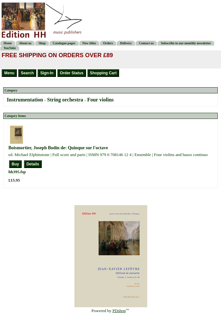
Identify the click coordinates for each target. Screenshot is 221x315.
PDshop (119, 310)
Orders (108, 43)
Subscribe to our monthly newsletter (186, 43)
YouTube (10, 48)
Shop (42, 43)
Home (8, 43)
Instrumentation (25, 99)
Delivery (126, 43)
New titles (89, 43)
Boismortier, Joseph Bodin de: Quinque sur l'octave (58, 147)
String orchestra (65, 99)
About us (25, 43)
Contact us (146, 43)
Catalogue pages (64, 43)
